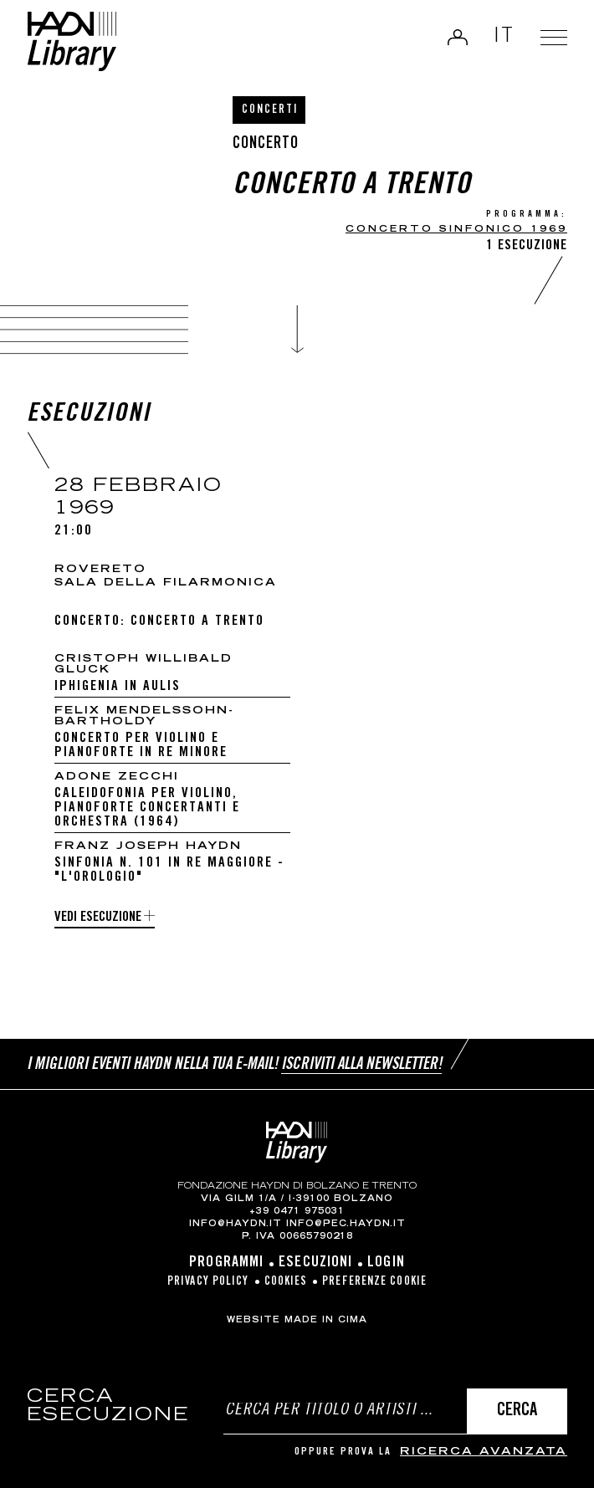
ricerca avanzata (483, 1452)
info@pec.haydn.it (346, 1224)
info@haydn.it (235, 1224)
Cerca (517, 1411)
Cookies (286, 1282)
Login (458, 36)
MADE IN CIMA (325, 1321)
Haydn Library (71, 41)
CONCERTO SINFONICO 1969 (456, 229)
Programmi (226, 1263)
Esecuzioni (315, 1263)
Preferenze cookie (374, 1282)
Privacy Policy (207, 1282)
